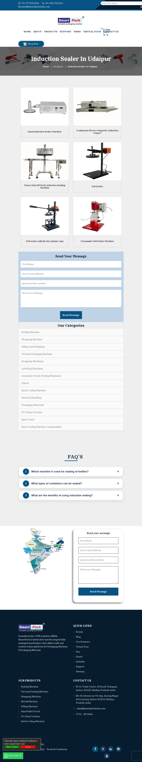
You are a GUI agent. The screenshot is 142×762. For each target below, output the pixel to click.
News (77, 31)
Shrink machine (29, 701)
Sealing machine (30, 686)
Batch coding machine (33, 721)
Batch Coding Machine (33, 390)
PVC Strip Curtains (31, 412)
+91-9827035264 (52, 3)
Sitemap (80, 671)
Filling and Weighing (33, 346)
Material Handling (31, 397)
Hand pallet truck (30, 711)
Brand (79, 656)
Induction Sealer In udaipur (83, 66)
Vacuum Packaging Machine (36, 354)
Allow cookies (12, 747)
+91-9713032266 (28, 3)
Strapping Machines (32, 361)
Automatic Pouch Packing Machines (41, 375)
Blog (78, 636)
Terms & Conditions (57, 749)
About (37, 31)
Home (27, 31)
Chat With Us (13, 755)
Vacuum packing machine (34, 691)
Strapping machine (31, 696)
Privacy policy (31, 743)
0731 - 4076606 (84, 714)
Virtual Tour (92, 31)
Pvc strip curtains (30, 716)
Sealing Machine (30, 332)
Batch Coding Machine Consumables (41, 426)
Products (50, 31)
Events (79, 631)
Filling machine (29, 706)
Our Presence (83, 641)
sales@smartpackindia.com (34, 6)
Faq (78, 651)
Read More (48, 650)
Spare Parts (27, 419)
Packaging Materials (32, 405)
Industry (80, 661)
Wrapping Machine (31, 339)
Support (65, 31)
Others (25, 383)
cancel (28, 747)
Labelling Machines (32, 368)
